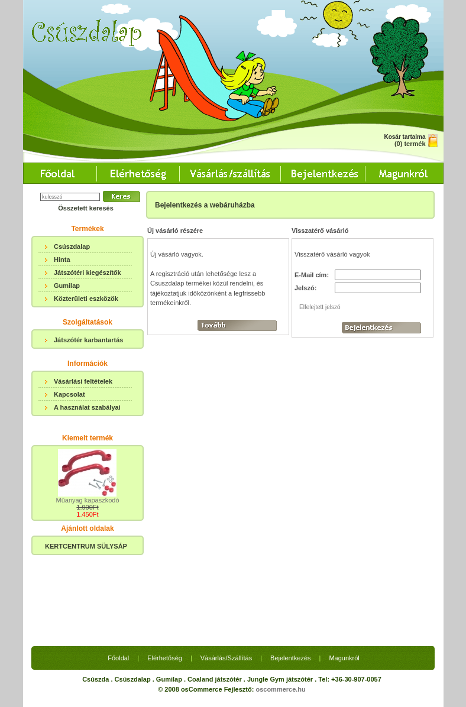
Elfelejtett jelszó (319, 307)
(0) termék (410, 143)
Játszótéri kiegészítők (87, 272)
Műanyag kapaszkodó (87, 500)
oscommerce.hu (280, 600)
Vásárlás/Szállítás (226, 569)
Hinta (62, 259)
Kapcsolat (69, 394)
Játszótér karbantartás (88, 339)
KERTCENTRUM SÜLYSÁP (86, 546)
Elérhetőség (164, 569)
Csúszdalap (72, 246)
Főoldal (118, 569)
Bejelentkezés (290, 569)
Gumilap (67, 285)
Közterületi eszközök (86, 298)
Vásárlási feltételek (83, 381)
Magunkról (344, 569)
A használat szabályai (87, 407)
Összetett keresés (86, 208)
